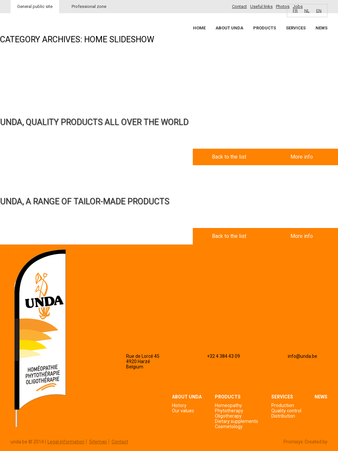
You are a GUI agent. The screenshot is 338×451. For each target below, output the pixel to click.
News (321, 27)
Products (264, 27)
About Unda (229, 27)
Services (296, 27)
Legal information (66, 441)
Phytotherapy (229, 410)
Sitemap (98, 441)
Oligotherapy (228, 416)
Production (282, 405)
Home (199, 27)
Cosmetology (229, 426)
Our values (183, 410)
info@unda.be (302, 356)
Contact (239, 6)
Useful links (261, 6)
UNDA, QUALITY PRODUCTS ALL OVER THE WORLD (94, 122)
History (179, 405)
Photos (282, 6)
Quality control (286, 410)
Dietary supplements (236, 421)
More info (301, 157)
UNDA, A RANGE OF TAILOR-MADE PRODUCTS (84, 201)
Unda (36, 40)
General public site (34, 6)
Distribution (283, 416)
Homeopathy (228, 405)
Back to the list (229, 157)
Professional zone (89, 6)
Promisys (293, 441)
